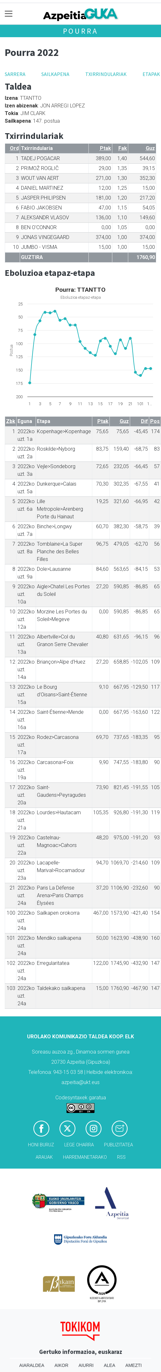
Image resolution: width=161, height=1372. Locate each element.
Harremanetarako (85, 1157)
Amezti (133, 1365)
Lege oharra (79, 1145)
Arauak (44, 1157)
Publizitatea (118, 1145)
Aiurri (86, 1365)
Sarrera (15, 74)
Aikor (61, 1365)
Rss (121, 1157)
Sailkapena (55, 74)
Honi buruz (41, 1145)
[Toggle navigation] (9, 13)
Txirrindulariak (106, 74)
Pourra (80, 31)
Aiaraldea (32, 1365)
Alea (109, 1365)
